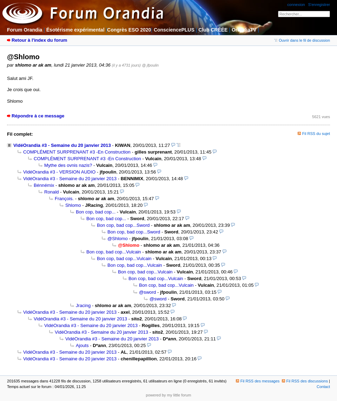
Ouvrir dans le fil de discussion (302, 40)
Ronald (51, 192)
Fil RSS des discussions (305, 381)
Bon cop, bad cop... (95, 212)
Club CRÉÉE (212, 30)
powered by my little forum (168, 395)
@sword (147, 292)
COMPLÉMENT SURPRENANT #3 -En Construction (77, 152)
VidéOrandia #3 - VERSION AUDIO (59, 172)
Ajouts (82, 345)
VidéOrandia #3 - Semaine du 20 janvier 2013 (62, 145)
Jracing (83, 305)
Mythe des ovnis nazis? (68, 165)
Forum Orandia (24, 30)
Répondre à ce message (38, 115)
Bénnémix (44, 185)
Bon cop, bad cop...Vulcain (113, 251)
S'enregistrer (319, 4)
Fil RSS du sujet (316, 133)
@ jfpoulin (150, 65)
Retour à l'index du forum (39, 40)
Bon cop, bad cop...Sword (123, 225)
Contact (323, 387)
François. (64, 198)
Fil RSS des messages (258, 381)
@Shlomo (117, 238)
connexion (296, 4)
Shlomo (73, 205)
